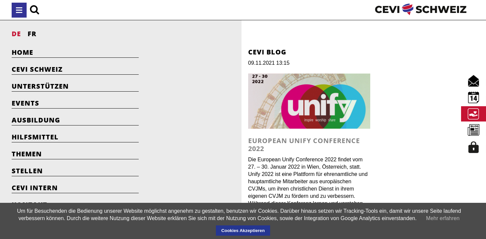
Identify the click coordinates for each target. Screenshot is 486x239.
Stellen (27, 170)
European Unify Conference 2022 (233, 159)
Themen (27, 153)
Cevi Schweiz (37, 69)
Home (22, 52)
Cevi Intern (35, 187)
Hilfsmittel (35, 136)
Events (25, 103)
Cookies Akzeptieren (243, 230)
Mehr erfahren (443, 218)
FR (32, 33)
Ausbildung (36, 120)
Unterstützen (40, 86)
